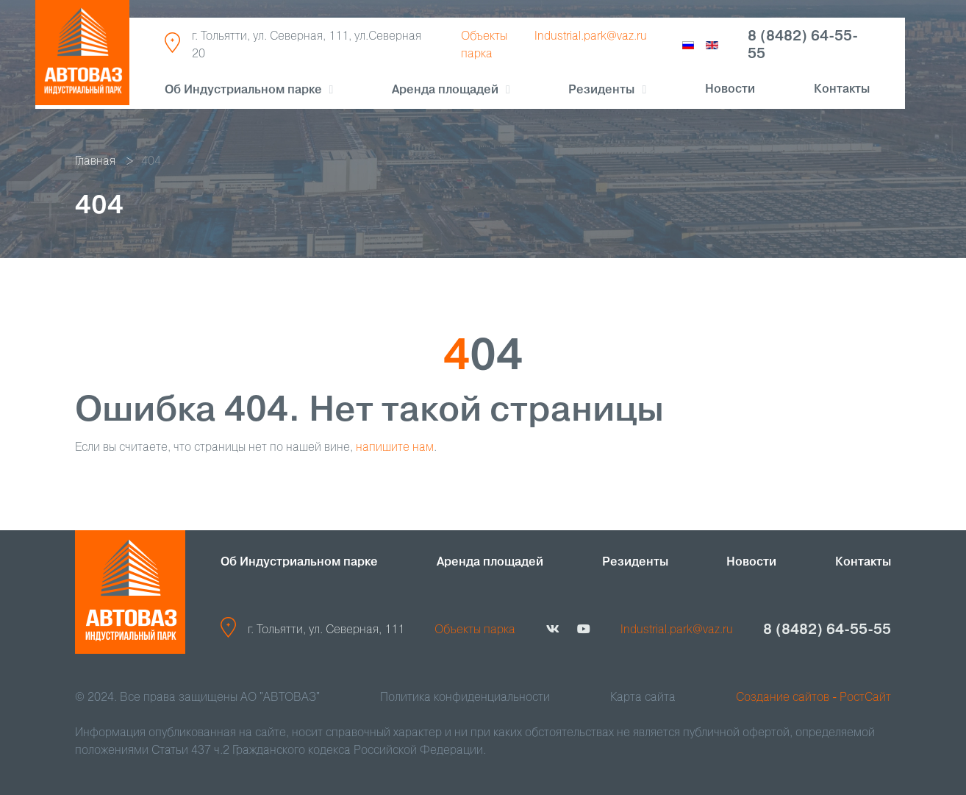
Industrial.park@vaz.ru (590, 37)
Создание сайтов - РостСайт (813, 698)
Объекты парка (474, 630)
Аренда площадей (445, 90)
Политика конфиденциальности (465, 698)
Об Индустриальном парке (243, 90)
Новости (730, 90)
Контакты (842, 90)
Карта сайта (643, 698)
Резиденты (635, 562)
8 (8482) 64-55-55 (803, 45)
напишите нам (395, 448)
